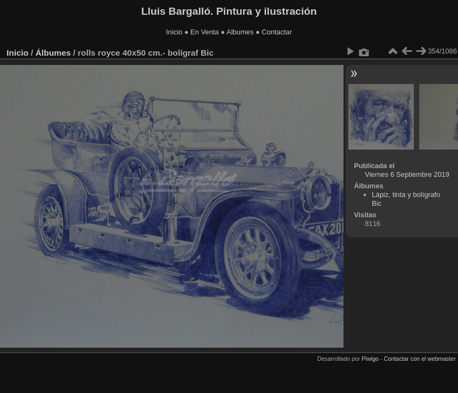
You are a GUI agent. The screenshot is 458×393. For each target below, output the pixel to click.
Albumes (240, 32)
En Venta (204, 32)
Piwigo (369, 358)
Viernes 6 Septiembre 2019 (407, 174)
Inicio (174, 32)
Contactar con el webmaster (420, 358)
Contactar (277, 32)
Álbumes (53, 52)
